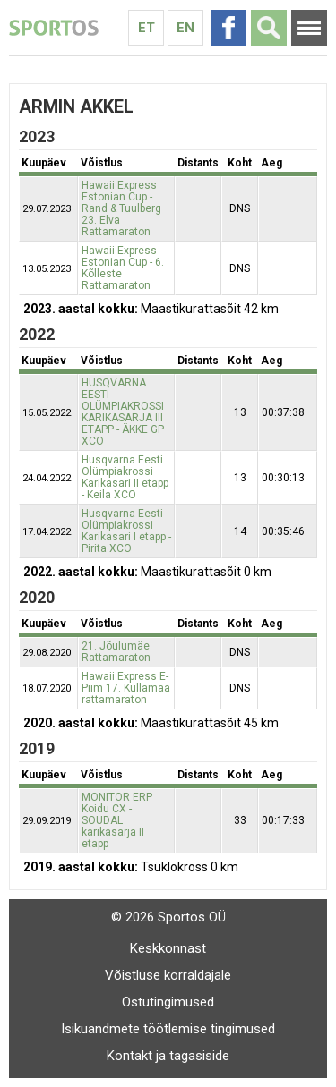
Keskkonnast (168, 948)
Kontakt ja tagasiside (168, 1056)
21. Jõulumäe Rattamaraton (116, 652)
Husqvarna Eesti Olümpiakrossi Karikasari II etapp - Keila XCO (125, 477)
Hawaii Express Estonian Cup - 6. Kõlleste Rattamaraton (123, 268)
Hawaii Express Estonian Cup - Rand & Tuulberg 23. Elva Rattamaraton (121, 208)
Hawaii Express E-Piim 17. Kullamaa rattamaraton (126, 688)
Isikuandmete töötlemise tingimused (168, 1029)
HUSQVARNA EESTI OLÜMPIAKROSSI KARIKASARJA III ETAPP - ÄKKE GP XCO (123, 412)
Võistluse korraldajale (168, 975)
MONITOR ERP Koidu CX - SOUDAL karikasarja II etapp (117, 820)
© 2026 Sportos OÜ (168, 917)
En (185, 28)
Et (146, 28)
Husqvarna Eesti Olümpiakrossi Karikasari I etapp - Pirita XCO (126, 531)
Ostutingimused (168, 1002)
